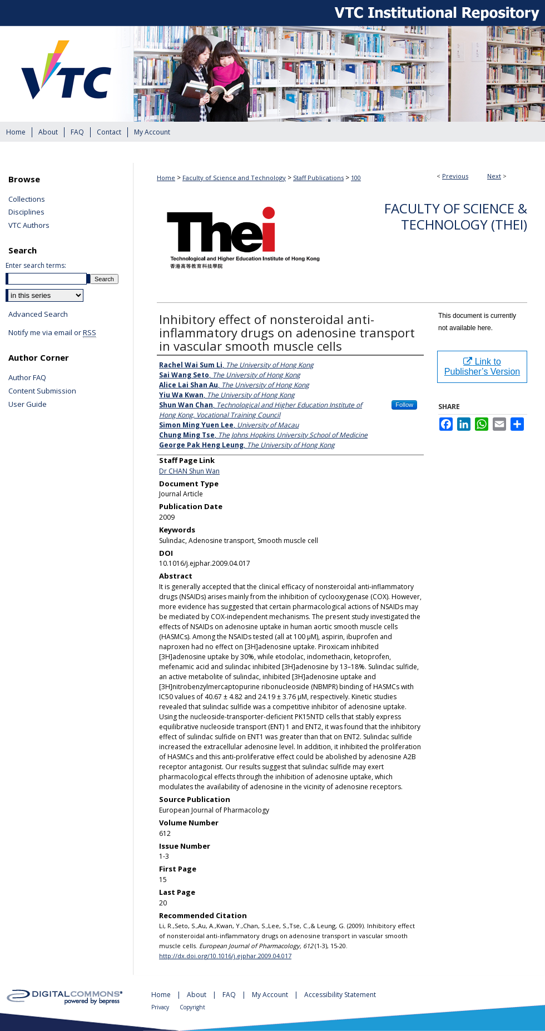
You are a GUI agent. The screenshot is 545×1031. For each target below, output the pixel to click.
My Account (271, 994)
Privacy (161, 1007)
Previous (455, 176)
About (197, 994)
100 (356, 177)
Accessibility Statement (340, 994)
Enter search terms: (36, 265)
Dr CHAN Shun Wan (189, 471)
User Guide (27, 404)
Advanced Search (38, 314)
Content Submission (42, 391)
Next (494, 176)
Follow (404, 404)
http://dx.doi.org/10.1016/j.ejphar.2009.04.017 (225, 956)
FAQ (229, 994)
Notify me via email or (52, 332)
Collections (26, 199)
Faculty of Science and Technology (234, 177)
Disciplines (26, 212)
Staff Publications (318, 177)
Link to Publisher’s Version (482, 366)
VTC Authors (28, 225)
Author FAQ (27, 377)
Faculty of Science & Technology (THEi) (455, 216)
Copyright (192, 1007)
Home (166, 177)
